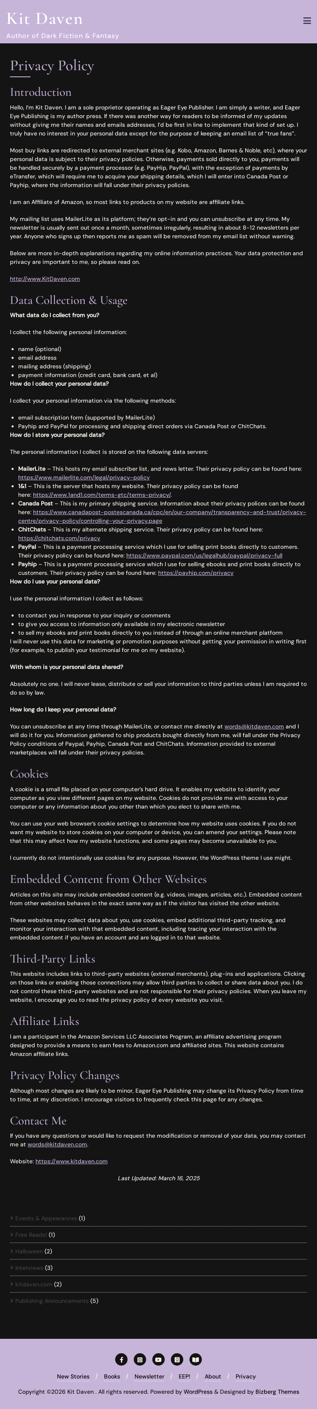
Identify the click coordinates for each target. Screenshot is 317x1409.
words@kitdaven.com (254, 726)
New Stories (73, 1376)
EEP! (184, 1376)
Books (112, 1376)
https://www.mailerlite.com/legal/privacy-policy (84, 477)
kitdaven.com (33, 1284)
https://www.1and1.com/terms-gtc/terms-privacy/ (101, 494)
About (213, 1376)
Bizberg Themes (277, 1391)
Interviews (29, 1267)
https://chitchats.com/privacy (59, 538)
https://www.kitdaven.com (71, 1161)
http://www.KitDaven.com (45, 278)
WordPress (198, 1391)
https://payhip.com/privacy (196, 572)
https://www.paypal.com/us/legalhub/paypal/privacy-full (204, 555)
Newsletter (149, 1376)
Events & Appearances (46, 1218)
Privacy (246, 1376)
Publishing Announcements (52, 1301)
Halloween (29, 1251)
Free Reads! (31, 1234)
